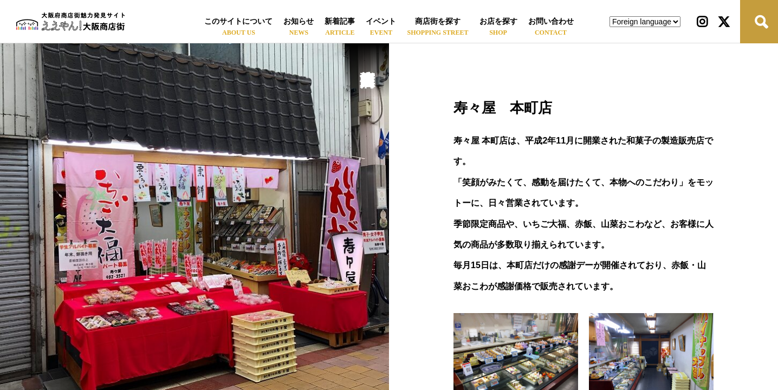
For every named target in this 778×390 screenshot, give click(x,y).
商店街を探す (438, 21)
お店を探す (498, 21)
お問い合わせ (551, 21)
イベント (381, 21)
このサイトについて (238, 21)
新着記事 (340, 21)
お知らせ (298, 21)
